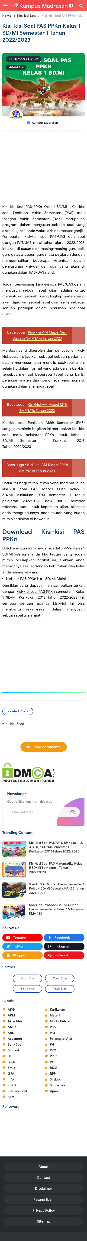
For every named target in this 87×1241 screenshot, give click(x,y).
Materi (55, 1015)
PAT (52, 1033)
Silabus (55, 1079)
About (43, 1167)
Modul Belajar (60, 1021)
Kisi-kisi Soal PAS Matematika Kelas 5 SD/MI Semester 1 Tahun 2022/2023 (55, 868)
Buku (11, 1062)
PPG (53, 1050)
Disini (61, 578)
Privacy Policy (43, 1210)
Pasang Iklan (43, 1199)
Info (11, 1079)
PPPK (54, 1056)
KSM (11, 1097)
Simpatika (57, 1085)
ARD (11, 1033)
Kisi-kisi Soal (16, 67)
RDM (53, 1068)
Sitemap (43, 1221)
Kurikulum (57, 1010)
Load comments (46, 747)
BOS (11, 1056)
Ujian (54, 1091)
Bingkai (13, 1050)
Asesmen (15, 1039)
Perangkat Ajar (61, 1039)
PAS (53, 1027)
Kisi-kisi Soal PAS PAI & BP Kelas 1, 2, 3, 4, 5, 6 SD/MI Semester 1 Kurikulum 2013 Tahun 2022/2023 (56, 847)
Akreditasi (15, 1021)
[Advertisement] (43, 169)
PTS (52, 1062)
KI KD (12, 1085)
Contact (43, 1178)
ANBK (12, 1027)
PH (52, 1045)
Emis (11, 1068)
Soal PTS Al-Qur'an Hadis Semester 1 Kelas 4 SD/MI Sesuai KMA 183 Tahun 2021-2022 (56, 888)
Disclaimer (43, 1188)
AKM (11, 1015)
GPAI (11, 1074)
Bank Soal (15, 1045)
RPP (53, 1074)
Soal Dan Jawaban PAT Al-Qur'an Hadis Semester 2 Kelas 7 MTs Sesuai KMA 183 (56, 909)
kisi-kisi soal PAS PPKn (35, 591)
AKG (11, 1010)
